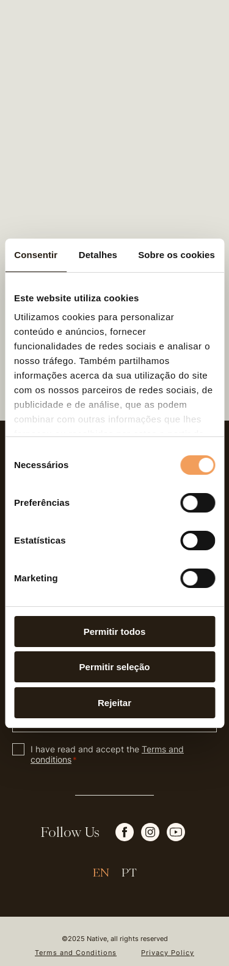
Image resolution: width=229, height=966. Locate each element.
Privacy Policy (167, 953)
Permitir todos (115, 631)
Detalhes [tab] (98, 255)
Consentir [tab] (35, 255)
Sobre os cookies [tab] (176, 255)
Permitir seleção (114, 667)
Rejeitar (114, 703)
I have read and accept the (107, 754)
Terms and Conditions (76, 953)
